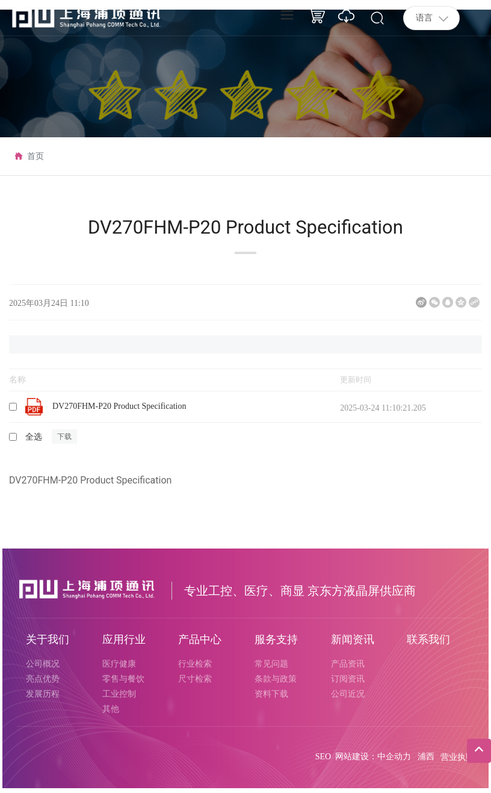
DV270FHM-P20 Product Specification (119, 406)
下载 (64, 436)
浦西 (426, 756)
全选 (33, 436)
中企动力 (394, 756)
